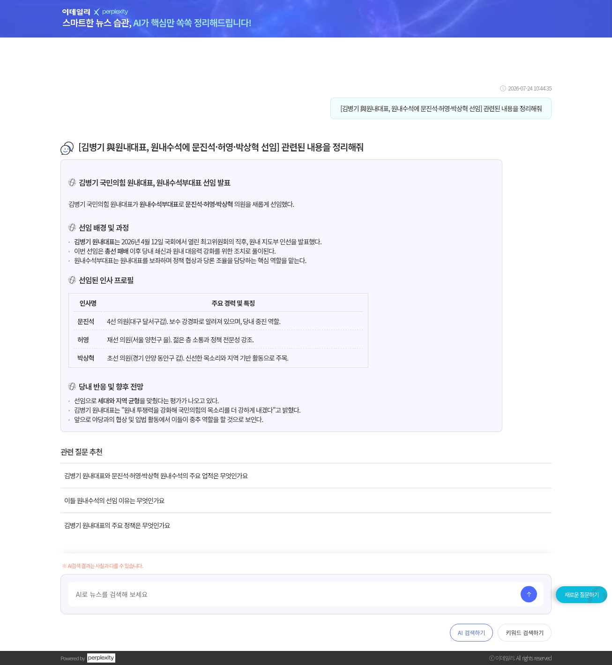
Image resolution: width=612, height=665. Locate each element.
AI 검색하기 (471, 632)
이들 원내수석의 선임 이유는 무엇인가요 (114, 500)
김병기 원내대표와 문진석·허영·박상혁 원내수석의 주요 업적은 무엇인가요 (156, 475)
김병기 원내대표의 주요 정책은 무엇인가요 (117, 525)
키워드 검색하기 (525, 632)
